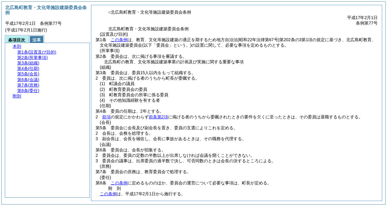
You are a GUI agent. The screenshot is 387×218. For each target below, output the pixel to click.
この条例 (119, 39)
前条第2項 (158, 116)
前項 (106, 116)
